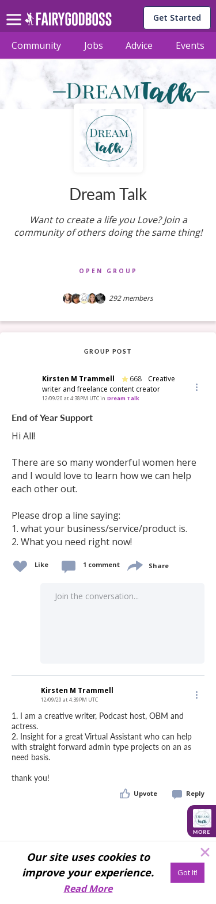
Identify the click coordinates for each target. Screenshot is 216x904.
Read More (87, 888)
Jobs (93, 45)
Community (36, 45)
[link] (108, 480)
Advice (139, 45)
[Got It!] (187, 873)
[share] (134, 564)
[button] (195, 387)
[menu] (15, 10)
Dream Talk (123, 398)
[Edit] (196, 387)
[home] (68, 22)
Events (190, 45)
